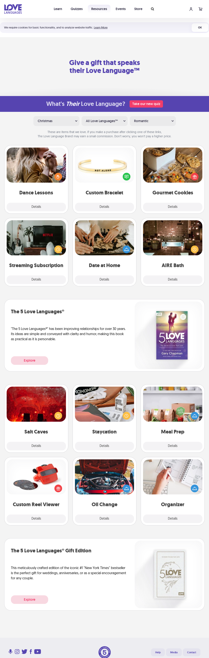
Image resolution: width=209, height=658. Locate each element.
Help (158, 652)
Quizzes (77, 9)
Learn (58, 9)
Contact (191, 652)
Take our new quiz (146, 104)
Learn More (100, 27)
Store (138, 9)
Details (36, 207)
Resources (99, 9)
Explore (29, 360)
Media (174, 652)
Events (121, 9)
